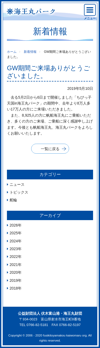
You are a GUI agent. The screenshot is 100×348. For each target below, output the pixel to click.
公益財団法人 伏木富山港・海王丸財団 (50, 313)
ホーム (12, 52)
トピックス (19, 192)
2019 (14, 280)
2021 (14, 264)
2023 (14, 249)
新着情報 (30, 52)
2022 (14, 256)
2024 (14, 241)
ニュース (17, 184)
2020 (14, 272)
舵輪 (13, 200)
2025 (14, 233)
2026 (14, 225)
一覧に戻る (50, 149)
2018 (14, 288)
